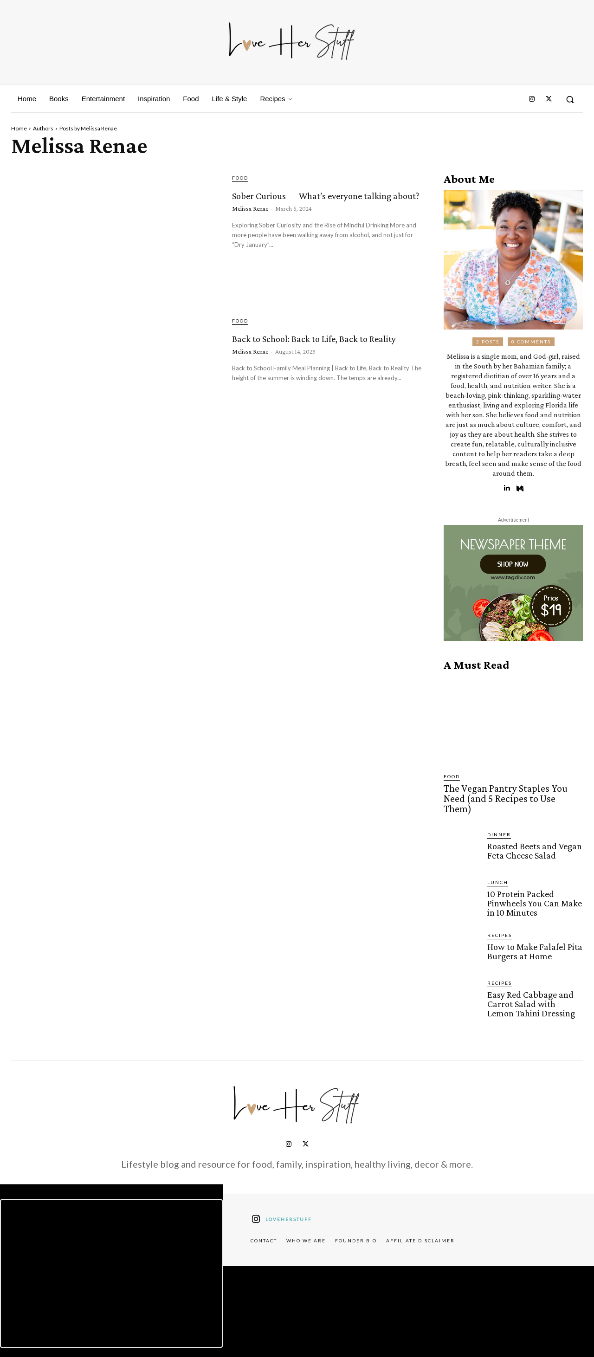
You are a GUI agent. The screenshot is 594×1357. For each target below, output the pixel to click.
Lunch (497, 869)
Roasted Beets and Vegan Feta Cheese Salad (533, 837)
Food (240, 178)
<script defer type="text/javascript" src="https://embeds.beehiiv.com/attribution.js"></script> (111, 1257)
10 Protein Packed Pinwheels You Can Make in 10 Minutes (532, 889)
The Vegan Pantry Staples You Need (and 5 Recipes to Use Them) (508, 792)
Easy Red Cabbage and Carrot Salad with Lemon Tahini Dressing (533, 988)
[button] (570, 99)
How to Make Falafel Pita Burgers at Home (532, 936)
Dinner (499, 821)
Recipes (499, 921)
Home (19, 128)
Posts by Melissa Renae (88, 128)
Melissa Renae (250, 225)
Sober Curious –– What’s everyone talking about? (322, 201)
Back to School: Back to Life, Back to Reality (314, 344)
